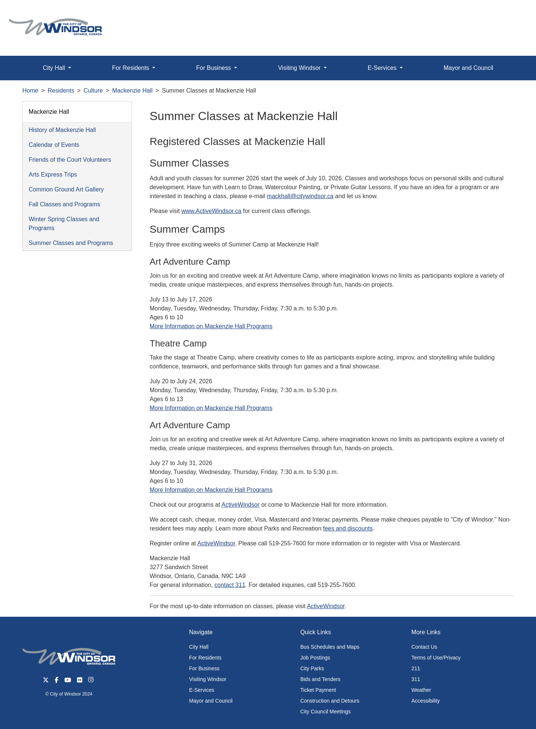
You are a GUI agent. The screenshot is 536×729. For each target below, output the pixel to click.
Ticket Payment (318, 690)
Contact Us (424, 647)
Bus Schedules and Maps (330, 647)
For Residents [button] (131, 68)
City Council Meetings (325, 712)
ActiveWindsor (240, 504)
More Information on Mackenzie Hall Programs (211, 326)
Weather (421, 690)
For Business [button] (214, 68)
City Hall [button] (55, 68)
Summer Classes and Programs (71, 243)
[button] (513, 13)
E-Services (201, 690)
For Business (204, 668)
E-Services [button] (383, 68)
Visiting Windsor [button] (300, 68)
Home (30, 90)
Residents (61, 90)
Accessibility (425, 701)
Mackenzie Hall (132, 90)
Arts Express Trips (53, 174)
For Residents (205, 658)
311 (415, 679)
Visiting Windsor (207, 679)
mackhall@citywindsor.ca (300, 196)
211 (415, 668)
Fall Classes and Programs (64, 204)
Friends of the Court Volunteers (70, 160)
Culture (93, 90)
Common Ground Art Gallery (66, 189)
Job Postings (315, 658)
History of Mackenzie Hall (62, 130)
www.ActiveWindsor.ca (211, 211)
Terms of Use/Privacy (435, 658)
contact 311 (229, 585)
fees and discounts (348, 528)
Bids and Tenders (320, 679)
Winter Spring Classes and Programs (64, 223)
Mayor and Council (468, 68)
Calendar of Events (54, 145)
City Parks (312, 668)
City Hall (198, 647)
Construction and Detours (330, 701)
